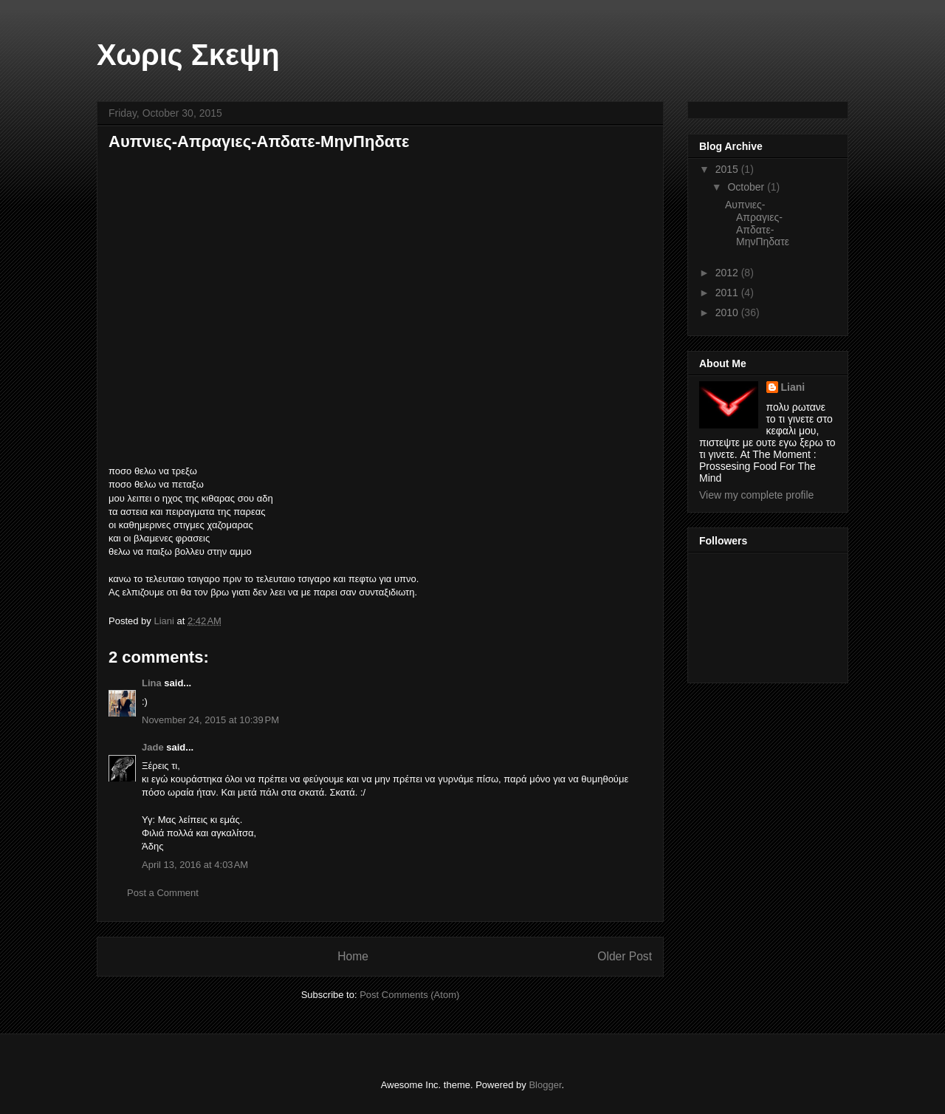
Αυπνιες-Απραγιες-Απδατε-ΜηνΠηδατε (757, 223)
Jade (153, 747)
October (747, 187)
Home (352, 956)
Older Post (624, 956)
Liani (793, 387)
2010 (728, 312)
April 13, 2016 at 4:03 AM (195, 864)
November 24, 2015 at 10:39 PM (210, 719)
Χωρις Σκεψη (188, 54)
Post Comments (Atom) (409, 994)
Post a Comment (163, 892)
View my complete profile (756, 495)
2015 (728, 169)
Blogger (545, 1084)
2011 (728, 292)
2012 (728, 272)
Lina (153, 682)
